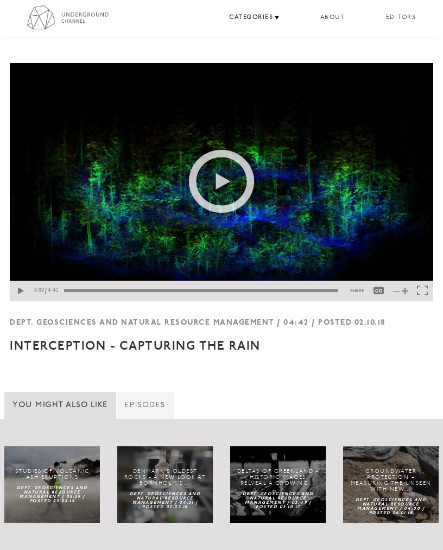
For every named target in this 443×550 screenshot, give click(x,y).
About (332, 18)
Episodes (145, 405)
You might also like (60, 405)
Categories (251, 18)
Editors (401, 18)
